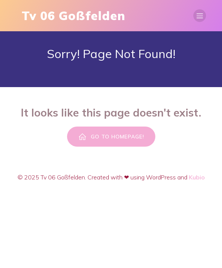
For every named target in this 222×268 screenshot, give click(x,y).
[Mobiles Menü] (199, 15)
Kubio (197, 177)
